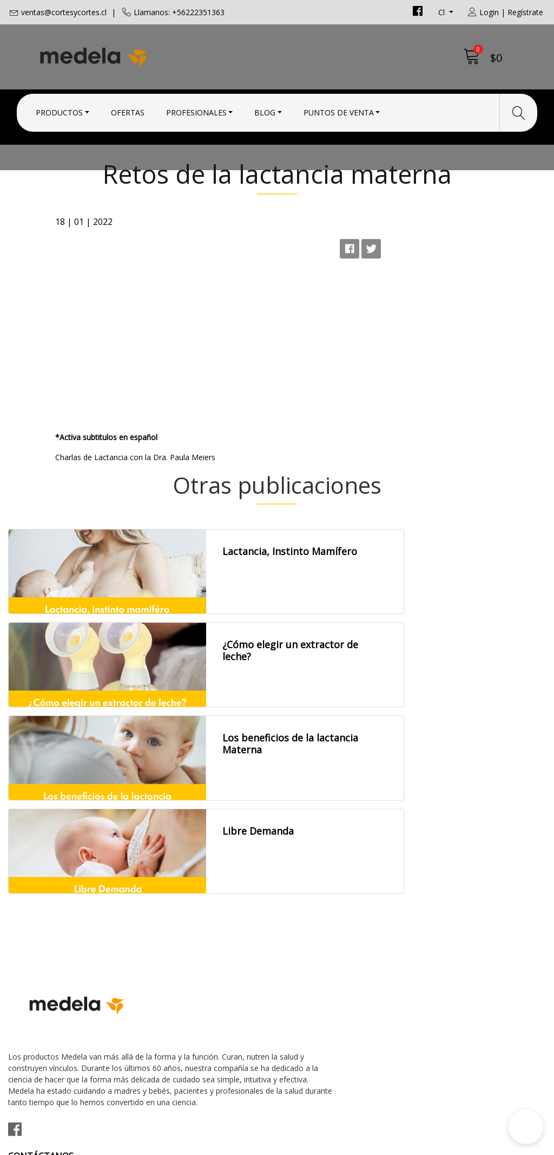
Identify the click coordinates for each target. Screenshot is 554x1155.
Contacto (303, 879)
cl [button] (442, 12)
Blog (264, 110)
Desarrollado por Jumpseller (372, 1144)
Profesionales (196, 110)
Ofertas (127, 110)
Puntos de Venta (339, 110)
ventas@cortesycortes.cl (64, 12)
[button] (526, 1126)
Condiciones (309, 893)
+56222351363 (176, 921)
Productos (59, 110)
